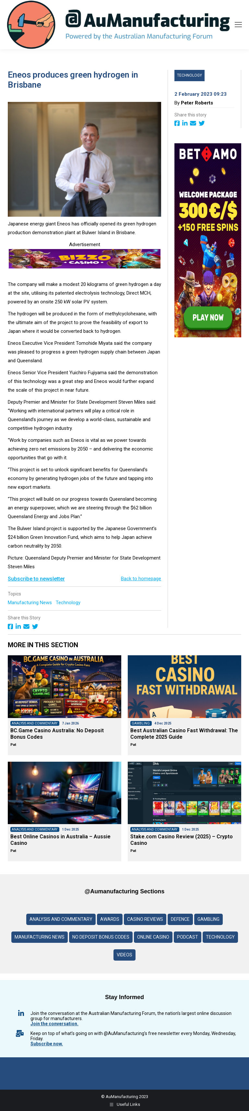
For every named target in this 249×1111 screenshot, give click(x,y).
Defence (180, 919)
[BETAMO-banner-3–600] (207, 336)
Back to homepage (141, 579)
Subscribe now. (46, 1043)
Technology (69, 602)
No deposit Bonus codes (100, 937)
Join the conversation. (54, 1023)
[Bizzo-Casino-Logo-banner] (84, 267)
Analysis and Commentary (61, 919)
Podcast (187, 937)
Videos (124, 954)
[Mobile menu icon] (238, 24)
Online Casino (153, 937)
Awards (109, 919)
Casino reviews (145, 919)
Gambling (208, 919)
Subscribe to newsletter (36, 579)
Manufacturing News (30, 602)
